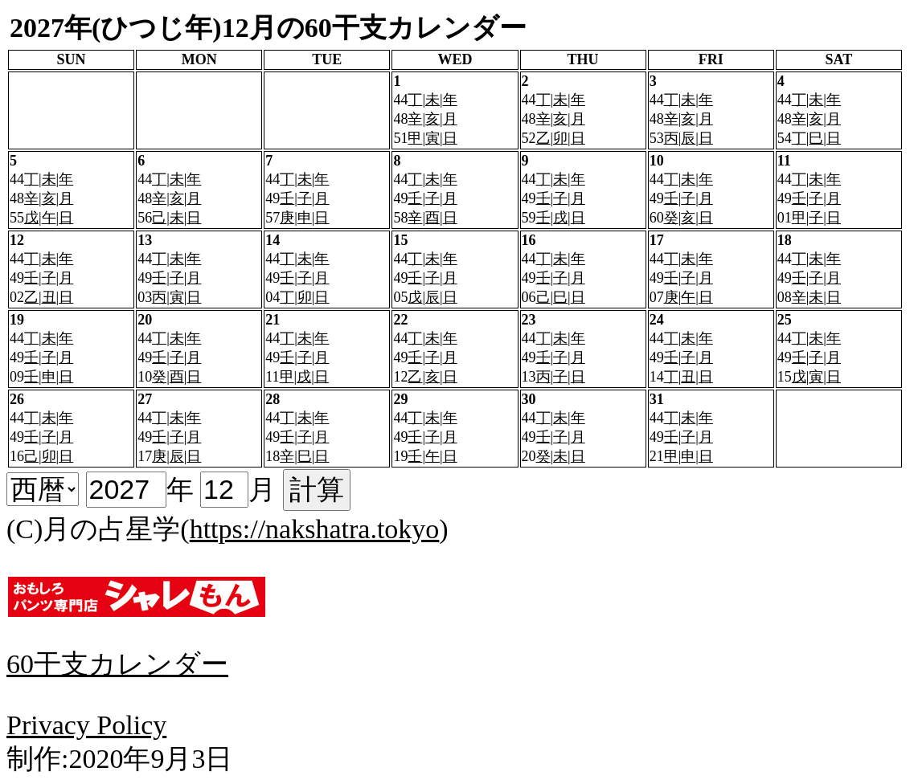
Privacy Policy (86, 725)
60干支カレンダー (117, 664)
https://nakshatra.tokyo (315, 529)
